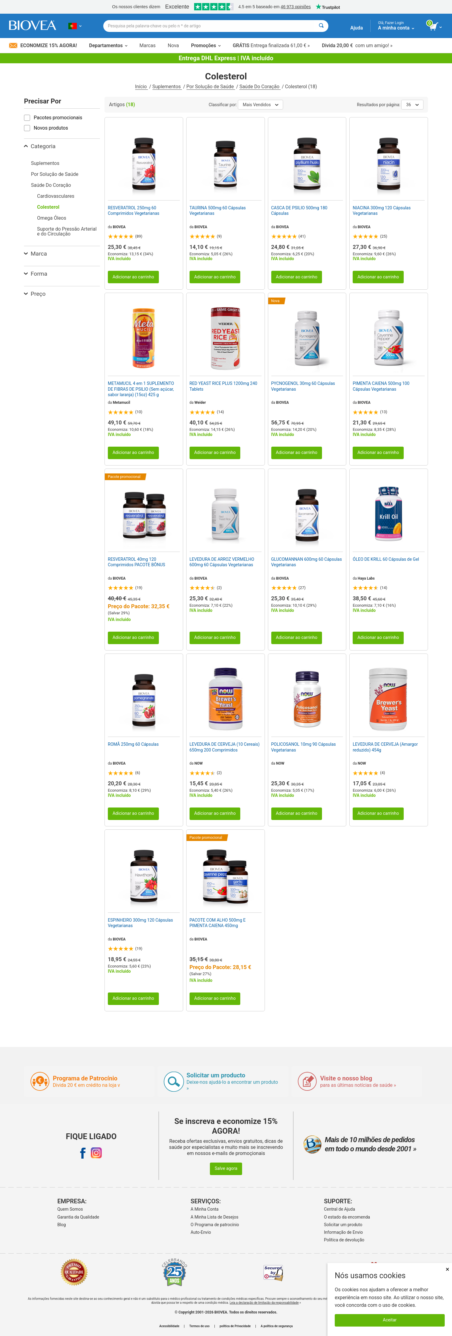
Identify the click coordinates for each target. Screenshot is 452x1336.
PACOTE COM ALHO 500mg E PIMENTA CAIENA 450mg (218, 923)
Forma (35, 273)
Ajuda (356, 28)
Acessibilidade (169, 1326)
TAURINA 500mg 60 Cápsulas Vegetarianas (218, 210)
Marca (35, 253)
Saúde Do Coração (260, 86)
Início (141, 86)
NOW (198, 763)
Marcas (147, 45)
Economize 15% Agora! (43, 45)
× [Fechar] (447, 1269)
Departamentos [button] (108, 45)
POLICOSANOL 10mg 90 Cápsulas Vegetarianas (303, 747)
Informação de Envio (343, 1232)
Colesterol (48, 207)
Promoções (206, 45)
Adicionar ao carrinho (133, 277)
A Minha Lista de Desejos (214, 1217)
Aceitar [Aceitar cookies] (389, 1320)
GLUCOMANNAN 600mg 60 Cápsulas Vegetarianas (306, 562)
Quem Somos (70, 1209)
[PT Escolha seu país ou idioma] (74, 26)
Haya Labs (366, 578)
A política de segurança (277, 1326)
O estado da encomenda (347, 1217)
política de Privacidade (235, 1326)
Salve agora (226, 1168)
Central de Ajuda (339, 1209)
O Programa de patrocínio (215, 1224)
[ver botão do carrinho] (436, 27)
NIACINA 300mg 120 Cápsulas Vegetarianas (382, 210)
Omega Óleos (51, 218)
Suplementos (167, 86)
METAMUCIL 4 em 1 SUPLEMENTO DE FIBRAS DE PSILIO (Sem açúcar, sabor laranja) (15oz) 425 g (141, 389)
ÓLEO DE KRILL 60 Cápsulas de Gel (386, 559)
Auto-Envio (201, 1232)
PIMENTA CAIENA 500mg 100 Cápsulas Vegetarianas (381, 386)
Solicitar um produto (343, 1224)
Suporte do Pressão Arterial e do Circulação (67, 231)
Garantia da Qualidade (78, 1217)
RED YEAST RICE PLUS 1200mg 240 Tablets (223, 386)
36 (412, 104)
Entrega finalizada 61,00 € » (271, 45)
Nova (173, 45)
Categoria (40, 146)
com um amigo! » (357, 45)
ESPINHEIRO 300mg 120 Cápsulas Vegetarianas (140, 923)
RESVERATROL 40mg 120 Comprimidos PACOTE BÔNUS (136, 562)
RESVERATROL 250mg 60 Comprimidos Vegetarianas (133, 210)
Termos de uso (199, 1326)
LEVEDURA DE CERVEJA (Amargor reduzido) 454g (385, 747)
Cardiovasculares (55, 196)
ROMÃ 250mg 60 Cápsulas (133, 744)
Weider (200, 402)
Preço (35, 293)
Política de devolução (344, 1239)
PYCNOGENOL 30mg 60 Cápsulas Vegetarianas (303, 386)
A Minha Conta (205, 1209)
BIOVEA (119, 227)
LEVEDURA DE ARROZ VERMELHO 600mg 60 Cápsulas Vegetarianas (222, 562)
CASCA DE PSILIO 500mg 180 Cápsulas (299, 210)
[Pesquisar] (321, 26)
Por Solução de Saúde (211, 86)
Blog (61, 1224)
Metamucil (121, 402)
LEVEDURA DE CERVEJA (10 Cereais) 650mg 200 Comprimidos (225, 747)
